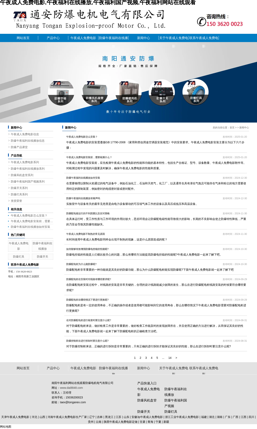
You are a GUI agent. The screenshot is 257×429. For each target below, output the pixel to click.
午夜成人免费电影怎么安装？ (82, 136)
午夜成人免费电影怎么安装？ (29, 215)
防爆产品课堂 (19, 147)
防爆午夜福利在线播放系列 (28, 168)
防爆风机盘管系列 (22, 175)
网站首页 (23, 38)
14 (169, 357)
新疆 (166, 421)
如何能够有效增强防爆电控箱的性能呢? (87, 249)
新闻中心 (143, 38)
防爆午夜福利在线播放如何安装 (30, 226)
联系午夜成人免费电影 (203, 39)
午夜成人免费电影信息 (25, 134)
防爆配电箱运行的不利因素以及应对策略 (88, 213)
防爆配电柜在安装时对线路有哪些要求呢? (88, 279)
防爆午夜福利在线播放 (113, 39)
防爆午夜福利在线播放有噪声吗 (83, 198)
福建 (204, 417)
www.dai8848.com (71, 387)
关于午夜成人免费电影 (173, 39)
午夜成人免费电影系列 (25, 162)
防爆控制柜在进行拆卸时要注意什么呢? (87, 340)
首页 (232, 127)
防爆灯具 (18, 256)
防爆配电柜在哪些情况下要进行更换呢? (87, 299)
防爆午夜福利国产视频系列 (28, 181)
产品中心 (53, 38)
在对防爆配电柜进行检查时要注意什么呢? (88, 320)
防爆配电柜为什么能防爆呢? (81, 264)
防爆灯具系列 (19, 194)
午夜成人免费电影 (83, 38)
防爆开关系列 (19, 188)
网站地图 (5, 426)
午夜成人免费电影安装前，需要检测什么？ (32, 221)
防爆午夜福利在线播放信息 (28, 140)
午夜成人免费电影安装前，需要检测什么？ (89, 157)
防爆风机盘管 (147, 400)
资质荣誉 (16, 200)
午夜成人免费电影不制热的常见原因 (85, 234)
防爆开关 (42, 256)
